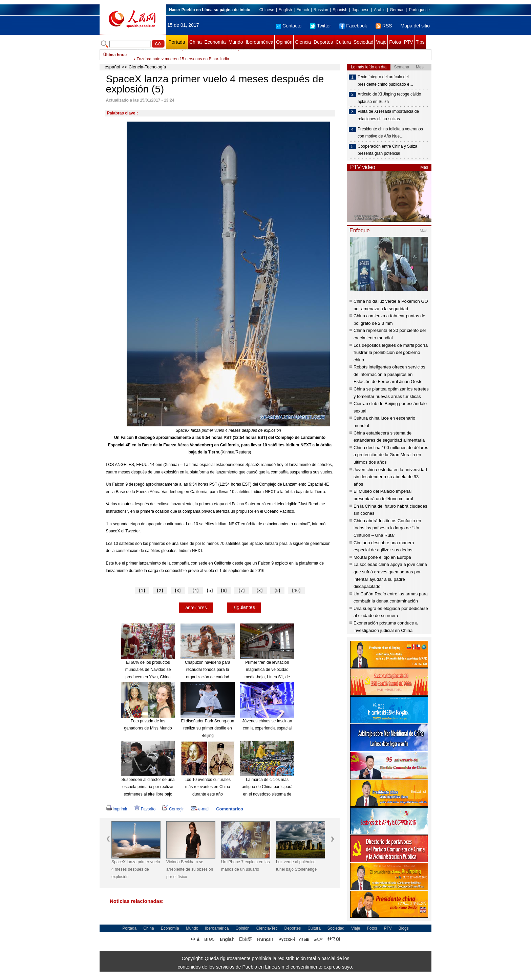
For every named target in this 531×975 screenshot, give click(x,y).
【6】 (224, 590)
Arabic (379, 9)
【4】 (195, 590)
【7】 (241, 590)
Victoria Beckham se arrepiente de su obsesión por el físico (189, 869)
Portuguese (419, 9)
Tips (420, 42)
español (112, 66)
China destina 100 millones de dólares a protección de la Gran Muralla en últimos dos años (391, 455)
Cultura (343, 42)
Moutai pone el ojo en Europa (382, 557)
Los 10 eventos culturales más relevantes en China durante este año (208, 787)
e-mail (200, 809)
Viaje (381, 42)
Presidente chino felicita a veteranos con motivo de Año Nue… (390, 133)
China (195, 42)
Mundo (236, 42)
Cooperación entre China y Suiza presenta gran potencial (387, 150)
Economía (215, 42)
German (397, 9)
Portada (176, 42)
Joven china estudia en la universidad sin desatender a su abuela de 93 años (390, 477)
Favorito (144, 809)
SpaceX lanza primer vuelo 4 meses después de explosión (135, 869)
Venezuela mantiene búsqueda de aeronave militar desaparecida (195, 54)
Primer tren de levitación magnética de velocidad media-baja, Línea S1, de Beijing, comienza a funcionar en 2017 (267, 677)
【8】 (259, 590)
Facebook (353, 25)
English (285, 9)
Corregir (173, 809)
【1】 (142, 590)
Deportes (323, 42)
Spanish (340, 9)
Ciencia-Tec (267, 928)
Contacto (288, 25)
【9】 (277, 590)
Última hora (114, 54)
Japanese (360, 9)
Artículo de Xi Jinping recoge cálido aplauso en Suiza (389, 98)
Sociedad (363, 42)
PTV (408, 42)
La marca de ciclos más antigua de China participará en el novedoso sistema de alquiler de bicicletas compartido (267, 794)
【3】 (178, 590)
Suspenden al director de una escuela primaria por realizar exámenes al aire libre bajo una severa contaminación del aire (148, 794)
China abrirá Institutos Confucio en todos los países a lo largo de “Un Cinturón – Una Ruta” (387, 528)
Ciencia (303, 42)
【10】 (296, 590)
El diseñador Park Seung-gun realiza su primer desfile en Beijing (207, 728)
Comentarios (229, 808)
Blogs (404, 928)
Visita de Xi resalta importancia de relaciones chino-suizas (388, 115)
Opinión (284, 42)
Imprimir (116, 809)
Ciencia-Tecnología (147, 66)
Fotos (395, 42)
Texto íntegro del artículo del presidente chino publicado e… (385, 81)
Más (424, 167)
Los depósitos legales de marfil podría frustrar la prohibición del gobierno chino (391, 352)
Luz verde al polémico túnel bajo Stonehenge (296, 866)
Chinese (266, 9)
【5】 (210, 590)
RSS (384, 25)
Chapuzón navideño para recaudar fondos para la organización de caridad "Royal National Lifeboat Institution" (207, 677)
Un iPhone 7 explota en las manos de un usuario (245, 866)
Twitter (320, 25)
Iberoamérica (259, 42)
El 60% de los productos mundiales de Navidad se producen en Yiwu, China (148, 669)
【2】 (160, 590)
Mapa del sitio (415, 25)
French (302, 9)
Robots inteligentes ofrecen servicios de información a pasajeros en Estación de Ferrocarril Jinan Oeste (389, 374)
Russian (321, 9)
